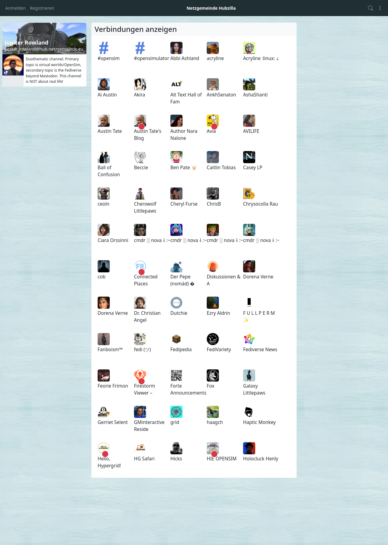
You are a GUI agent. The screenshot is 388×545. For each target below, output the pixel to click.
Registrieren (42, 8)
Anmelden (15, 8)
